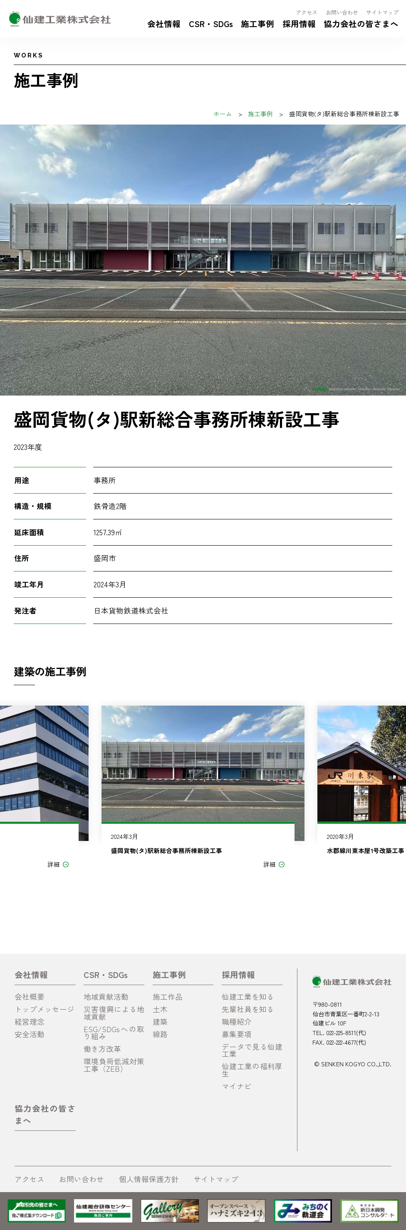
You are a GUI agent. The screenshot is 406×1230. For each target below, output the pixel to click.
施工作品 (168, 996)
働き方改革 (102, 1048)
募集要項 (237, 1034)
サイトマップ (382, 12)
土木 (160, 1009)
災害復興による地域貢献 (114, 1013)
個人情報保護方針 (149, 1179)
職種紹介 (237, 1021)
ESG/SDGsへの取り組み (114, 1033)
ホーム (222, 113)
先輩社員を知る (248, 1009)
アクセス (306, 12)
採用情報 (299, 23)
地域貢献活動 (106, 996)
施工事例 (257, 23)
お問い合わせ (342, 12)
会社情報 (164, 23)
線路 (160, 1034)
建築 (160, 1021)
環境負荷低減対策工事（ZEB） (114, 1065)
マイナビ (237, 1086)
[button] (320, 389)
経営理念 (30, 1021)
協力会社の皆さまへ (361, 23)
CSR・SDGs (211, 23)
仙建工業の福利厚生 (252, 1070)
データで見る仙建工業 (252, 1050)
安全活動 (30, 1034)
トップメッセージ (44, 1009)
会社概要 (30, 996)
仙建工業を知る (248, 996)
